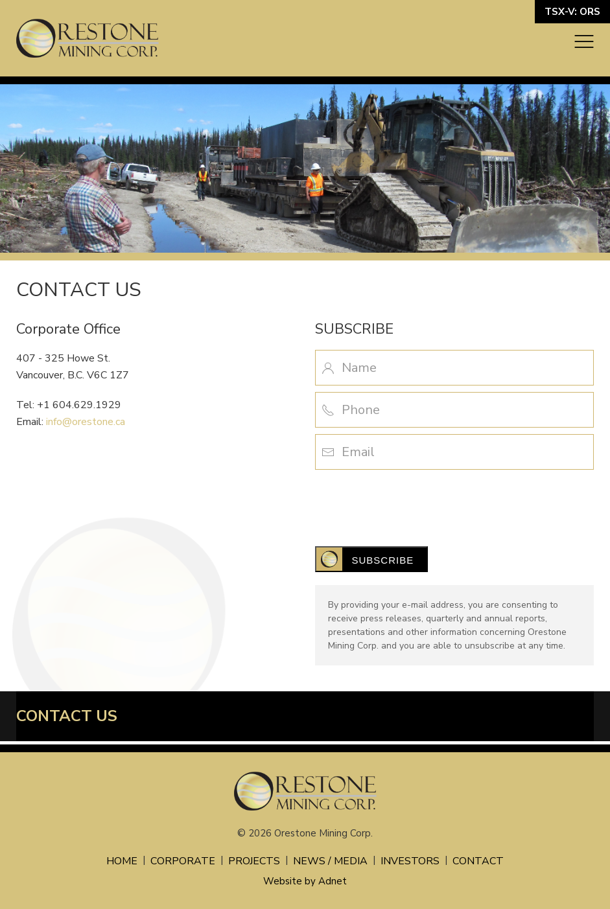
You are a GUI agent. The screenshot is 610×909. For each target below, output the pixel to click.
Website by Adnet (305, 881)
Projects (254, 861)
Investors (410, 861)
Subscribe (383, 560)
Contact (478, 861)
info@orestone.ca (85, 422)
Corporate (182, 861)
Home (121, 861)
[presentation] (413, 501)
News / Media (330, 861)
